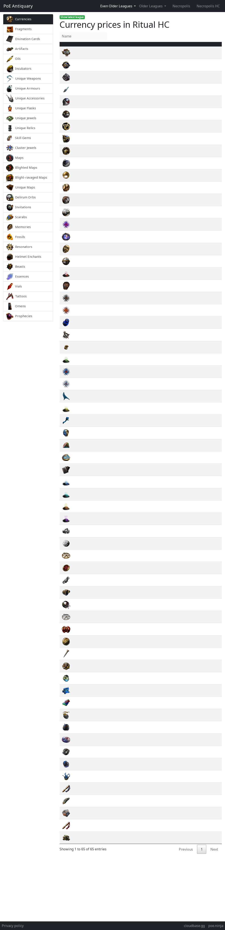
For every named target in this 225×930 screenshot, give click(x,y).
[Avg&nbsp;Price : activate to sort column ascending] (181, 47)
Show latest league (72, 17)
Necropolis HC (208, 6)
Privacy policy (13, 925)
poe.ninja (215, 925)
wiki (204, 58)
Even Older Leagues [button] (116, 6)
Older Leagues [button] (151, 6)
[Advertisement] (28, 385)
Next (214, 854)
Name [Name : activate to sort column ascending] (81, 46)
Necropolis (181, 6)
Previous (186, 854)
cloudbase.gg (194, 925)
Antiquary (18, 6)
